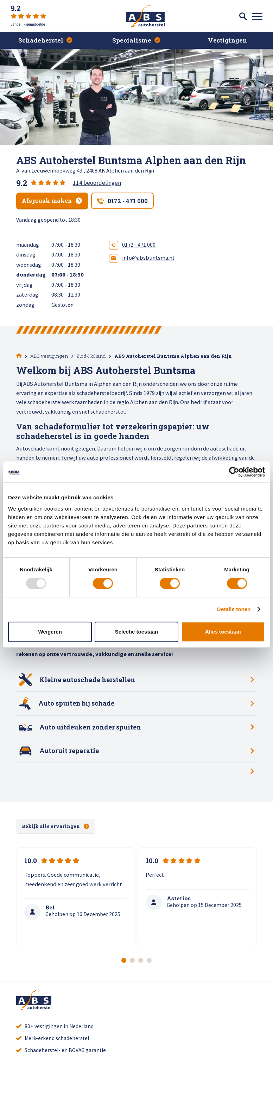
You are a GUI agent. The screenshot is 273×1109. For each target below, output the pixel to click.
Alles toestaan (223, 632)
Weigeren (50, 632)
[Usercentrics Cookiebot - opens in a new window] (234, 472)
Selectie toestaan (136, 632)
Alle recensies (89, 1091)
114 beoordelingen (97, 183)
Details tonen (233, 609)
